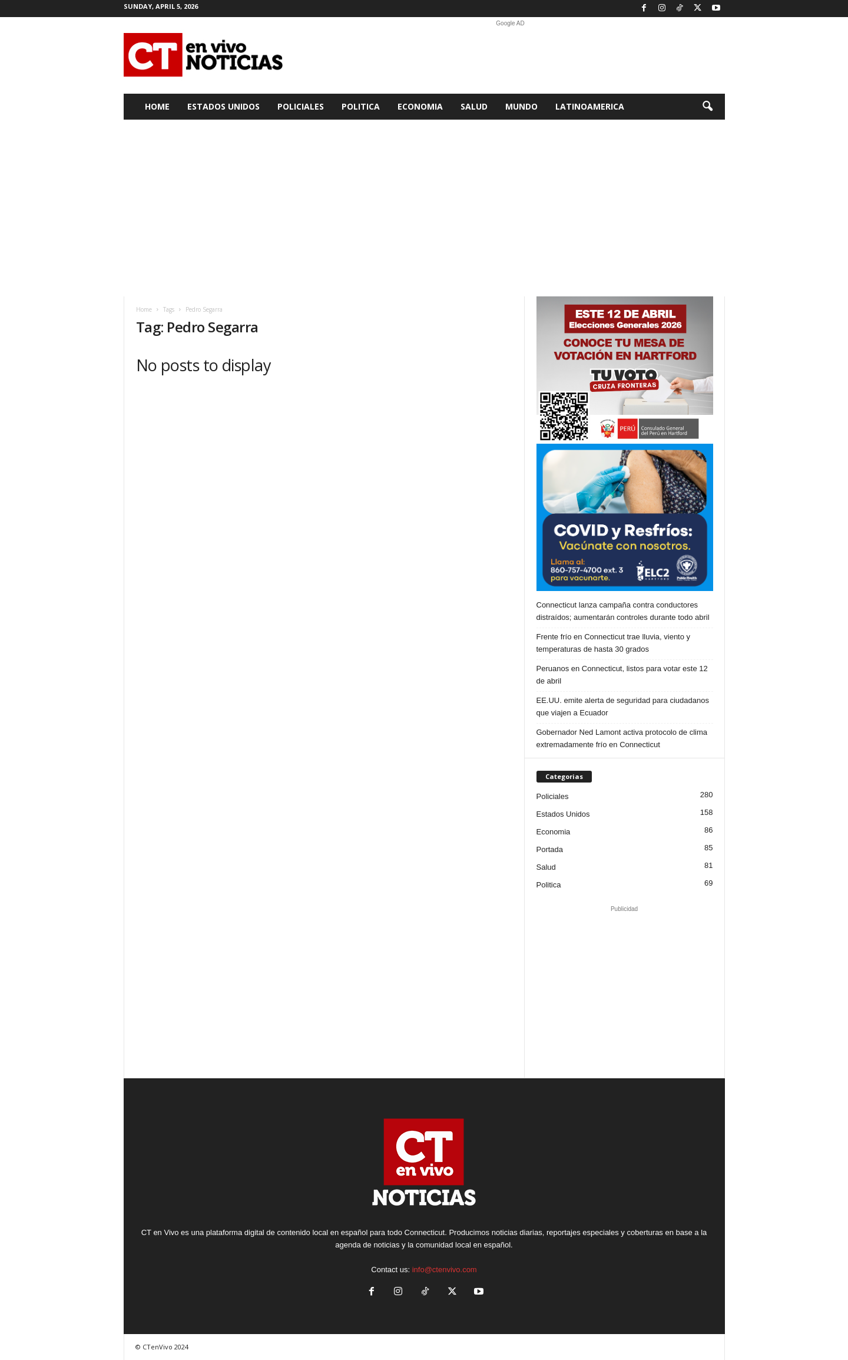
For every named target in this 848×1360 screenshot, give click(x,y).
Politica (361, 106)
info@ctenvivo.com (444, 1269)
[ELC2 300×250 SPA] (624, 517)
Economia (420, 106)
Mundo (521, 106)
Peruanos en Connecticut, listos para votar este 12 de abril (622, 674)
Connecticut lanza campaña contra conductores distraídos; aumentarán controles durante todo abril (623, 611)
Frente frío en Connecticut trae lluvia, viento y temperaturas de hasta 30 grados (613, 642)
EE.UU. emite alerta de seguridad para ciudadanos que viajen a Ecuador (622, 706)
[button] (707, 107)
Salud (474, 106)
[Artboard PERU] (624, 370)
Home (157, 106)
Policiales (300, 106)
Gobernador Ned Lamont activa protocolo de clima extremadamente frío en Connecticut (622, 738)
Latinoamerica (589, 106)
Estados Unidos (223, 106)
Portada (550, 849)
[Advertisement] (510, 55)
